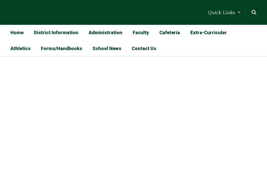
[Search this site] (254, 12)
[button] (224, 12)
